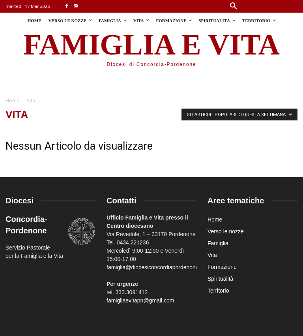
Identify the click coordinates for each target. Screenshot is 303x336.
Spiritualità (220, 279)
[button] (233, 6)
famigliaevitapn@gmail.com (140, 300)
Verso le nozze (226, 231)
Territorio (218, 290)
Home (12, 100)
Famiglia (218, 243)
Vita (212, 255)
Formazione (222, 267)
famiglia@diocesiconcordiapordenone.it (155, 267)
